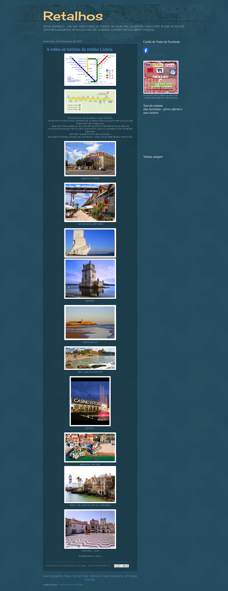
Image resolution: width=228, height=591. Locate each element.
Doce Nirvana (148, 46)
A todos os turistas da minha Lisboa (79, 49)
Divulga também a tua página (154, 54)
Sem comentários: (99, 566)
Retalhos (73, 15)
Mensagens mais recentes (65, 576)
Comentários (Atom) (71, 585)
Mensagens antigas (120, 576)
